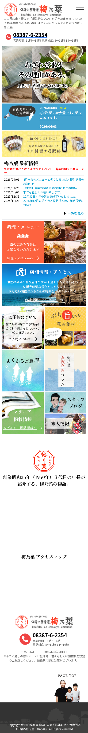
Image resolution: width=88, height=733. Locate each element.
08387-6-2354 (30, 34)
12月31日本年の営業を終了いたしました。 (50, 196)
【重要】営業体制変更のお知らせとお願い (50, 188)
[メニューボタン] (80, 8)
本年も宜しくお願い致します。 (42, 192)
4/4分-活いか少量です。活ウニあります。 (60, 115)
